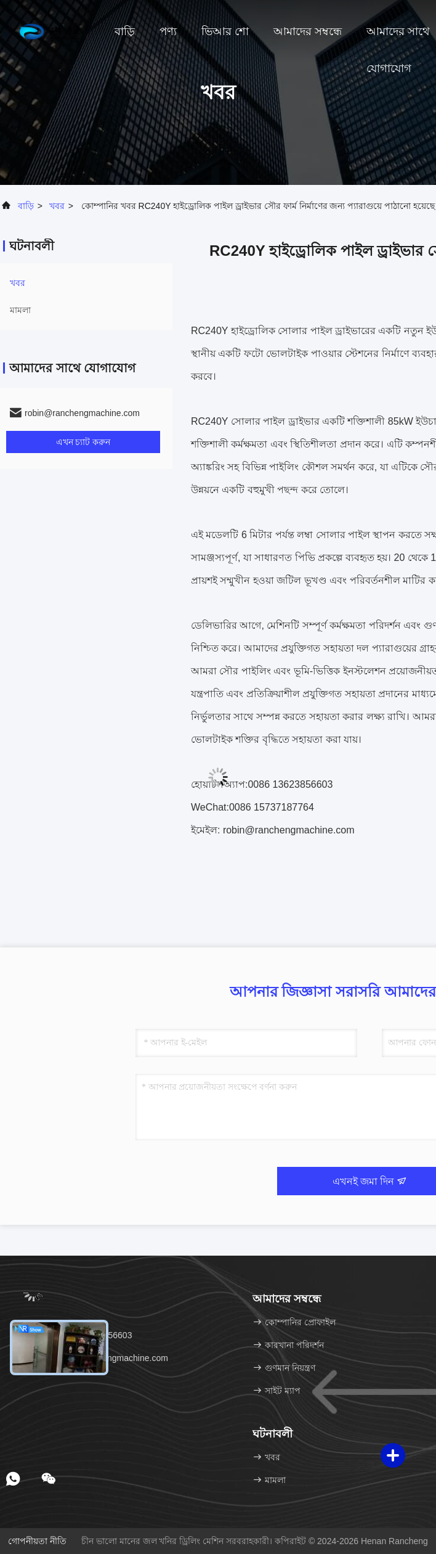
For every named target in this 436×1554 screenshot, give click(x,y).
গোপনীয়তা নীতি (37, 1541)
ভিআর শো (225, 31)
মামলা (20, 310)
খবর (57, 206)
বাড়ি (125, 31)
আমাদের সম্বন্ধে (307, 31)
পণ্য (168, 31)
